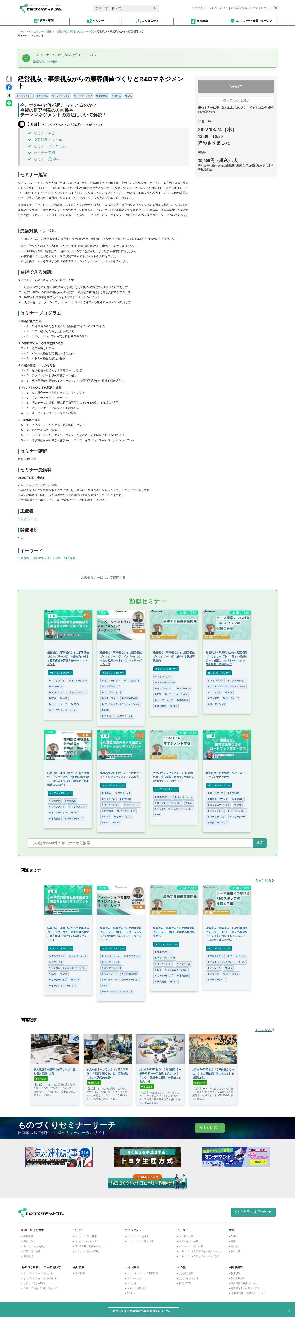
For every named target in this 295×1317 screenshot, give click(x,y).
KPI (158, 692)
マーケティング (126, 809)
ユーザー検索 (186, 1234)
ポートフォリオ (123, 814)
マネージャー (109, 696)
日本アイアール (27, 519)
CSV (128, 96)
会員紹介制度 (186, 1271)
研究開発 (42, 96)
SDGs (106, 814)
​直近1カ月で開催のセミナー (90, 1244)
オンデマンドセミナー (60, 671)
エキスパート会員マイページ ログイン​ (199, 1254)
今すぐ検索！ (210, 1126)
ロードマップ (231, 696)
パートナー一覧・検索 (191, 1244)
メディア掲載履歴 (136, 1286)
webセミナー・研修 (40, 31)
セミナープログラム (47, 146)
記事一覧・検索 (31, 1249)
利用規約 (235, 1271)
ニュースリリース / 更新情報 (142, 1271)
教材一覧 (235, 1249)
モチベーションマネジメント (117, 714)
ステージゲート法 (165, 680)
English (131, 1291)
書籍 (233, 1239)
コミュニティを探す (138, 1234)
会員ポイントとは (188, 1276)
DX (157, 812)
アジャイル (55, 684)
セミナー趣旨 (41, 133)
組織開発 (69, 558)
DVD (233, 1234)
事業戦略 (23, 558)
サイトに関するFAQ (34, 1281)
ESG (52, 696)
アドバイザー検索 (188, 1239)
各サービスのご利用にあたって (40, 1286)
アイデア (213, 696)
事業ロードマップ (218, 820)
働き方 (116, 96)
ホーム (22, 31)
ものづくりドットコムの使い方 (40, 1276)
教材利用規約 (238, 1276)
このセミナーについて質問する (103, 577)
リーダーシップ (83, 96)
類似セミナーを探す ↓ (47, 61)
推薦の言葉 (185, 1281)
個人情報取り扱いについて (245, 1281)
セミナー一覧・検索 (86, 1234)
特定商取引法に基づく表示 (245, 1286)
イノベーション (61, 96)
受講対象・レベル (45, 140)
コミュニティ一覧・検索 (140, 1239)
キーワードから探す (34, 1244)
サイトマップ (134, 1276)
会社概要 (80, 1271)
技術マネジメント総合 (47, 558)
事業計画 (182, 698)
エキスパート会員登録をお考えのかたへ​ (200, 1249)
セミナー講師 (41, 153)
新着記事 (28, 1234)
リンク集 (132, 1281)
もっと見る (264, 878)
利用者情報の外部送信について (248, 1291)
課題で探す (29, 1239)
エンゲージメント (112, 690)
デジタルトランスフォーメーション (68, 690)
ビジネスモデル (78, 805)
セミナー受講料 (43, 159)
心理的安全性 (129, 696)
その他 (234, 1244)
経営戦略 (102, 96)
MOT (63, 696)
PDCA (75, 702)
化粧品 (106, 791)
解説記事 (41, 1077)
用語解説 (28, 1254)
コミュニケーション (176, 692)
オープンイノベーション (62, 708)
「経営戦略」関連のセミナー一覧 (74, 31)
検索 (259, 841)
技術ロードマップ (218, 797)
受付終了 (236, 86)
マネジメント (24, 96)
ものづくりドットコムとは (37, 1271)
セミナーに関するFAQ (87, 1249)
